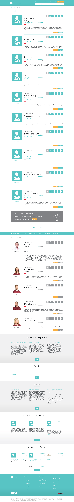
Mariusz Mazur (18, 422)
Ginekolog (26, 233)
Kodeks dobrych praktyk (43, 480)
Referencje (28, 485)
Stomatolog (35, 233)
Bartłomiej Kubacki (51, 427)
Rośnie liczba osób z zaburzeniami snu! (55, 342)
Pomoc (54, 485)
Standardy (41, 479)
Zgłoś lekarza (36, 1)
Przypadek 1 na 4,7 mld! (34, 342)
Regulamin (27, 480)
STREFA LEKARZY (60, 1)
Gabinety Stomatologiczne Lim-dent (18, 459)
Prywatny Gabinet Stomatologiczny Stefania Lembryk (36, 460)
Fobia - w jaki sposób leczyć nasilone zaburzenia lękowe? (54, 390)
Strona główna (13, 7)
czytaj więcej (43, 353)
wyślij (37, 377)
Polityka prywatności (42, 485)
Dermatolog (41, 233)
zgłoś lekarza (34, 219)
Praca (27, 482)
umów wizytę (55, 32)
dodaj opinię (61, 32)
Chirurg (45, 233)
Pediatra (58, 233)
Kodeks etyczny (42, 482)
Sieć (53, 482)
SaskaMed (49, 459)
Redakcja (27, 488)
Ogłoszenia (28, 483)
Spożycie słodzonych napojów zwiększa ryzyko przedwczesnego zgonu (19, 343)
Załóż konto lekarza (42, 1)
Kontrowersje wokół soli (34, 389)
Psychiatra (49, 233)
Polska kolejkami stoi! (15, 389)
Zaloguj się (54, 1)
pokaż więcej (37, 439)
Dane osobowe (42, 483)
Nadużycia (54, 488)
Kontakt (27, 489)
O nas (27, 479)
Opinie (54, 486)
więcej (37, 359)
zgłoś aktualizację (16, 47)
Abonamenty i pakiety (56, 483)
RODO (40, 486)
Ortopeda (30, 233)
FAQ (53, 489)
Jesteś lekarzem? (56, 480)
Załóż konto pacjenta (48, 1)
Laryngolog (54, 233)
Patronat (27, 486)
